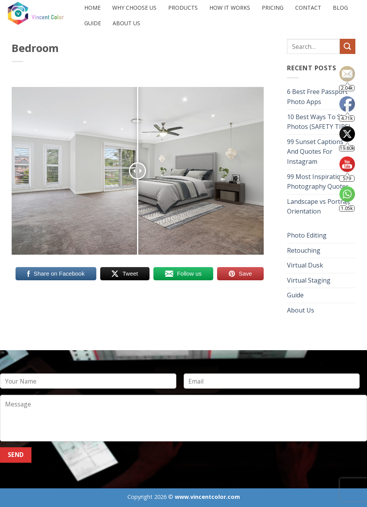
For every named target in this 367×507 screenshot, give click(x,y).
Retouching (303, 250)
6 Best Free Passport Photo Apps (317, 96)
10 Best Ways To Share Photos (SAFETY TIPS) (320, 122)
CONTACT (308, 7)
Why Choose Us (134, 7)
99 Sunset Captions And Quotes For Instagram (315, 151)
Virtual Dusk (305, 265)
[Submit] (347, 46)
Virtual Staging (308, 280)
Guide (92, 23)
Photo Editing (307, 235)
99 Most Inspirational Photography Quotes (318, 181)
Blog (340, 7)
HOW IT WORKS (229, 7)
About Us (126, 23)
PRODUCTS (183, 7)
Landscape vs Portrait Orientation (318, 206)
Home (92, 7)
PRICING (273, 7)
